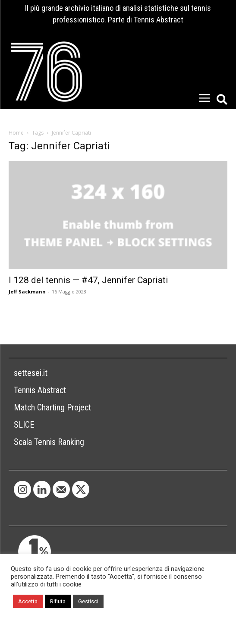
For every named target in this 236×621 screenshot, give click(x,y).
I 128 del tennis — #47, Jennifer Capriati (88, 280)
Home (16, 132)
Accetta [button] (28, 601)
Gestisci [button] (88, 601)
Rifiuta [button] (58, 601)
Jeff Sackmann (27, 291)
